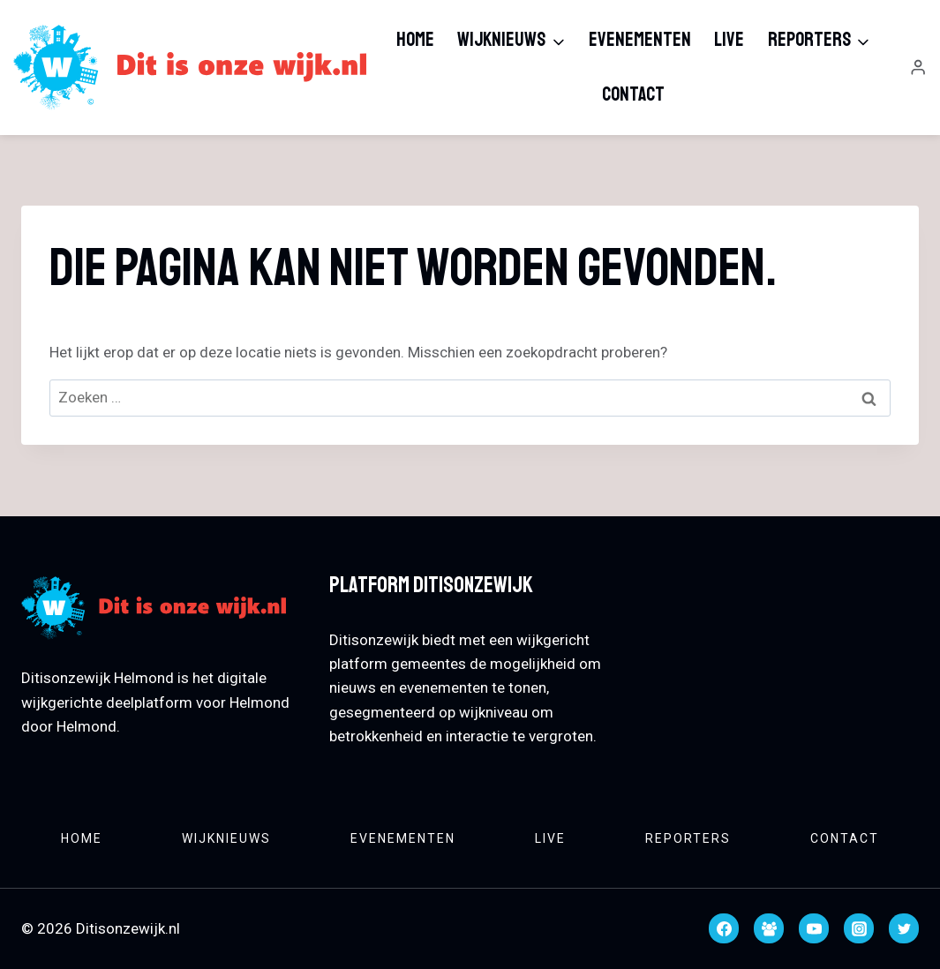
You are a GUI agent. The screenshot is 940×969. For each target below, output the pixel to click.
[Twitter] (904, 928)
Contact (633, 94)
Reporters (688, 838)
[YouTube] (814, 928)
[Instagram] (859, 928)
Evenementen (640, 39)
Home (415, 39)
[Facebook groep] (769, 928)
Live (729, 39)
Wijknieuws (226, 838)
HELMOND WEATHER (778, 635)
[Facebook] (724, 928)
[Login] (918, 67)
